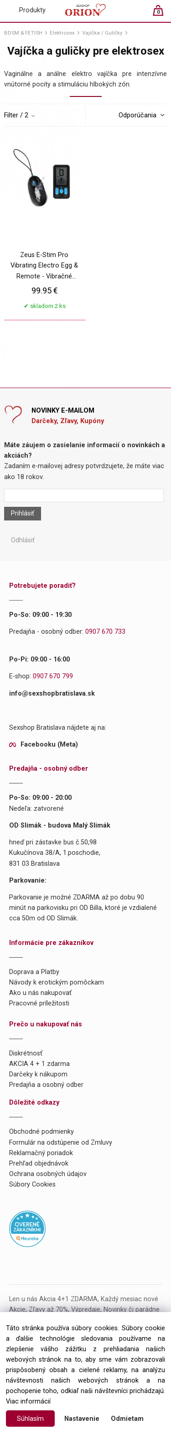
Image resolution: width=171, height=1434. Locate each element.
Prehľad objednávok (38, 1163)
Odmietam (127, 1419)
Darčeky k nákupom (38, 1074)
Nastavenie (81, 1419)
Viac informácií (28, 1401)
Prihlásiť (22, 513)
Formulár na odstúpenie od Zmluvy (60, 1142)
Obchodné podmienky (41, 1132)
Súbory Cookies (32, 1184)
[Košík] (162, 14)
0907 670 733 (105, 632)
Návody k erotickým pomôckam (56, 982)
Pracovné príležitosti (39, 1003)
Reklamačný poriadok (41, 1153)
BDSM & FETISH (23, 33)
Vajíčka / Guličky (102, 33)
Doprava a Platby (34, 972)
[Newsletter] (83, 495)
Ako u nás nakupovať (40, 993)
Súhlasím (30, 1419)
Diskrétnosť (25, 1053)
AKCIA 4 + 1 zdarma (39, 1064)
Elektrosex (62, 33)
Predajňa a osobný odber (46, 1085)
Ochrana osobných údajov (48, 1174)
